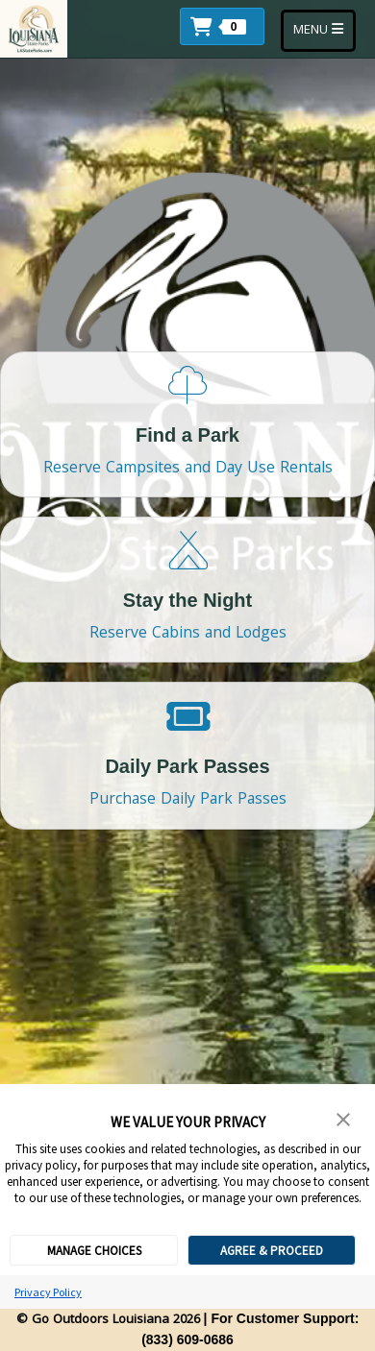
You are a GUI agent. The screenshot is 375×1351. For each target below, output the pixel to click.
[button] (227, 24)
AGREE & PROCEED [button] (271, 1250)
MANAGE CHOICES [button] (94, 1250)
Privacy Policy (48, 1292)
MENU (324, 30)
